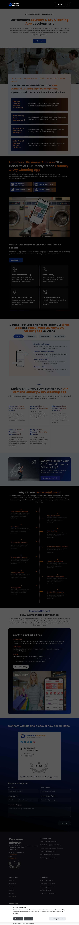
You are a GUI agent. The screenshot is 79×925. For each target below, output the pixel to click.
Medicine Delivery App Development (51, 848)
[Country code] (13, 800)
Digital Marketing (45, 890)
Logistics (11, 880)
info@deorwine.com (31, 750)
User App (18, 336)
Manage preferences (57, 919)
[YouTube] (22, 872)
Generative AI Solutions (47, 883)
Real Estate (12, 897)
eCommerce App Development (50, 845)
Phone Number (14, 796)
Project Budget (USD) (48, 796)
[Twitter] (28, 742)
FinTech (11, 887)
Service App (45, 336)
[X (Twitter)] (26, 872)
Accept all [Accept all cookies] (18, 919)
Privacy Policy (17, 923)
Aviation (11, 890)
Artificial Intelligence (46, 880)
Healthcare (12, 883)
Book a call (39, 41)
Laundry (11, 893)
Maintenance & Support (47, 893)
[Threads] (18, 872)
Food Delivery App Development (50, 854)
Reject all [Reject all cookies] (28, 919)
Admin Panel (59, 336)
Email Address (46, 788)
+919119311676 (13, 854)
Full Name (12, 788)
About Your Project (14, 805)
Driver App (31, 336)
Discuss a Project (50, 478)
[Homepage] (14, 4)
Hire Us (60, 4)
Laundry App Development (48, 841)
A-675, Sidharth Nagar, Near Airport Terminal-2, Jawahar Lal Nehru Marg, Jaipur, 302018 (23, 847)
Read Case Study (21, 667)
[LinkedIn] (24, 742)
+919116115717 (12, 858)
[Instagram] (34, 742)
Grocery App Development (48, 858)
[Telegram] (31, 742)
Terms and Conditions (28, 923)
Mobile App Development (48, 887)
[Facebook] (21, 742)
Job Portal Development (48, 851)
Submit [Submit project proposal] (64, 823)
